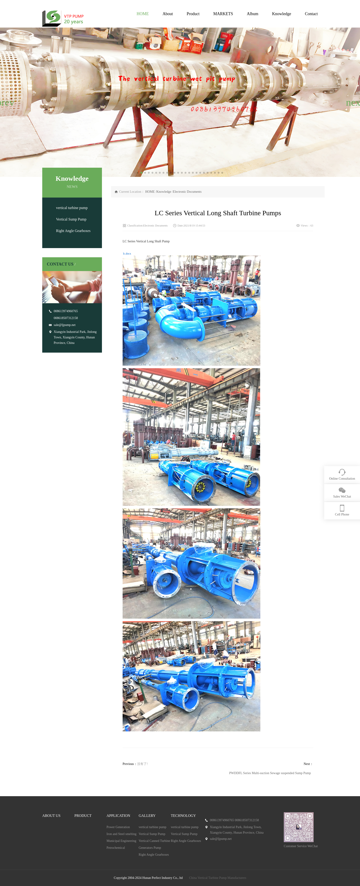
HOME (143, 13)
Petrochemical (116, 847)
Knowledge (281, 13)
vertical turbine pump (72, 208)
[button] (5, 102)
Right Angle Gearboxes (73, 231)
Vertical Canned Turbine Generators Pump (154, 844)
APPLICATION (118, 816)
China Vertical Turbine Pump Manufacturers (217, 878)
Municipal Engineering (121, 841)
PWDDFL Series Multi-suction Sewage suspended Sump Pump (270, 773)
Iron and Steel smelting (121, 834)
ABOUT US (51, 816)
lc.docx (127, 253)
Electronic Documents (187, 191)
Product (193, 13)
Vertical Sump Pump (71, 219)
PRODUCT (83, 816)
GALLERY (147, 816)
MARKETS (223, 13)
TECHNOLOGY (183, 816)
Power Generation (118, 827)
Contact (311, 13)
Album (252, 13)
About (168, 13)
